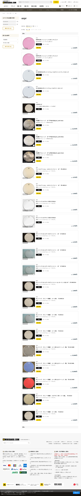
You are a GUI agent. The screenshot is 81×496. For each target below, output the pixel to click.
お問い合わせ (75, 2)
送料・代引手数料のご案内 (62, 451)
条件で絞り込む (8, 46)
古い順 (32, 29)
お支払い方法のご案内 (9, 451)
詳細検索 (56, 2)
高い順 (39, 29)
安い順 (36, 29)
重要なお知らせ (49, 441)
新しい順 (28, 29)
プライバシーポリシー (13, 494)
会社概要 (75, 443)
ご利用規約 (50, 443)
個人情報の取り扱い (57, 443)
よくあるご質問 (63, 2)
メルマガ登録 (75, 441)
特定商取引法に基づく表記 (67, 443)
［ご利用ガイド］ (16, 460)
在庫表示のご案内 (34, 451)
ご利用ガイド (69, 2)
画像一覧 (36, 26)
